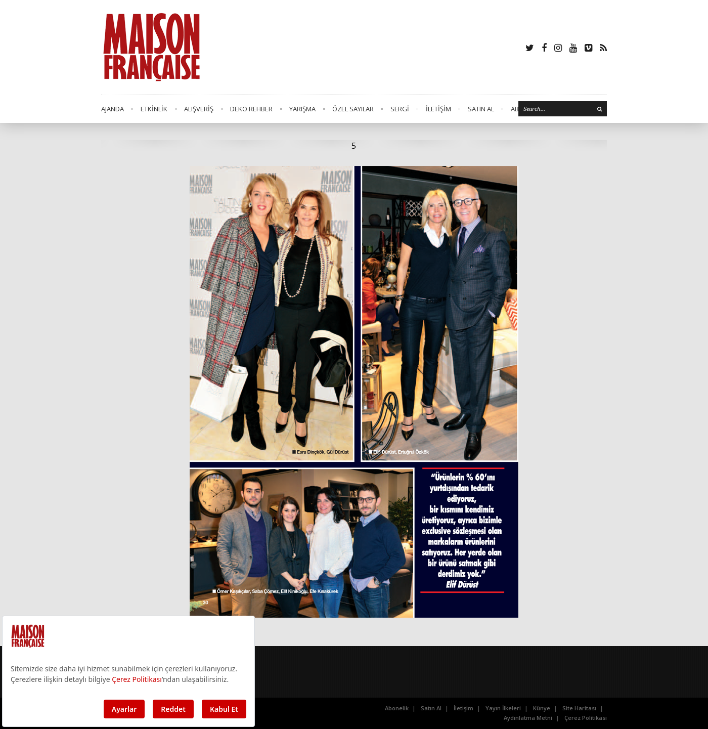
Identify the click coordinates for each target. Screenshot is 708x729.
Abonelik (397, 708)
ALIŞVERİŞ (198, 108)
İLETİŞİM (438, 108)
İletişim (463, 708)
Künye (541, 708)
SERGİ (399, 108)
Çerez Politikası (585, 717)
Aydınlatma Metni (528, 717)
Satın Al (431, 708)
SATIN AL (481, 108)
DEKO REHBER (251, 108)
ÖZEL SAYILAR (353, 108)
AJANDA (112, 108)
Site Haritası (579, 708)
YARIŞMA (302, 108)
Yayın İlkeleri (503, 708)
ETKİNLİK (154, 108)
